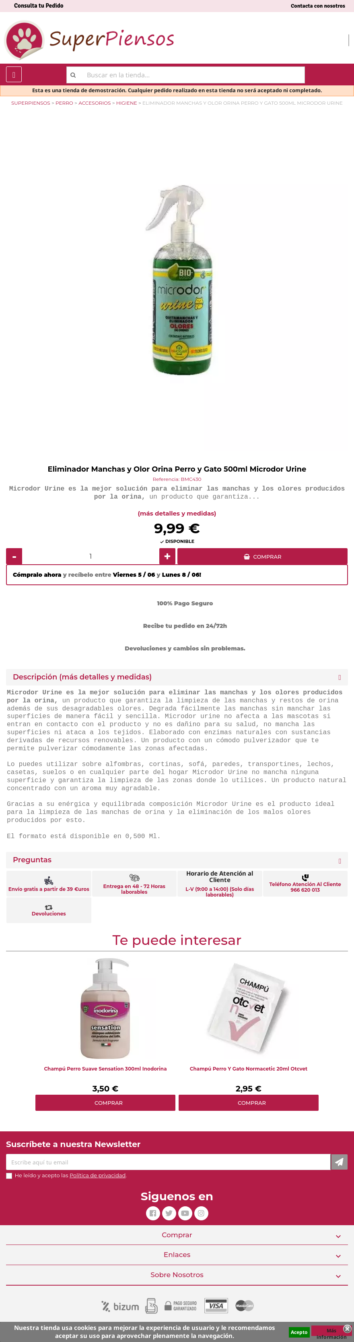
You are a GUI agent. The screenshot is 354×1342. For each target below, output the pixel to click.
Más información (332, 1331)
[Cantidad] (90, 556)
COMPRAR (267, 556)
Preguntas (32, 860)
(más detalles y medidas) (177, 513)
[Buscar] (185, 74)
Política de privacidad (98, 1175)
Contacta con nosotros (318, 5)
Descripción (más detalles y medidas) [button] (82, 677)
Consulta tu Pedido (39, 5)
